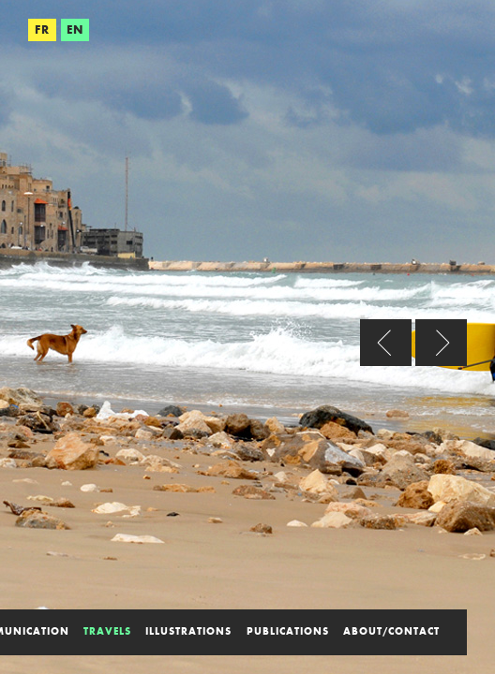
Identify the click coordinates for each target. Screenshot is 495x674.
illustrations (188, 631)
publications (288, 631)
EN (75, 29)
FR (42, 29)
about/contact (391, 631)
